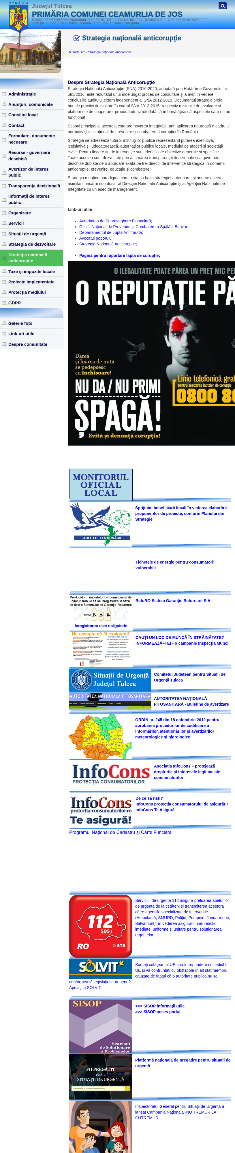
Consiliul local (23, 114)
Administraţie (22, 93)
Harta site (78, 52)
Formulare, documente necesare (31, 138)
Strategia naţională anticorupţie (27, 257)
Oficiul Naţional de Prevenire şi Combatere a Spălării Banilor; (133, 226)
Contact (16, 125)
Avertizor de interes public (28, 172)
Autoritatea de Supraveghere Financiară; (115, 221)
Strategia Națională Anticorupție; (108, 244)
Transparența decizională (34, 185)
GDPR (14, 302)
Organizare (19, 212)
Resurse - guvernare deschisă (29, 155)
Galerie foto (20, 323)
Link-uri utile (21, 333)
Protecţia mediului (27, 292)
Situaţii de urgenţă (27, 233)
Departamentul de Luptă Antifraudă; (111, 232)
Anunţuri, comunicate (30, 104)
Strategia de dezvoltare (32, 244)
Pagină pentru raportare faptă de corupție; (119, 255)
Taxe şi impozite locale (31, 271)
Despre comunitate (27, 344)
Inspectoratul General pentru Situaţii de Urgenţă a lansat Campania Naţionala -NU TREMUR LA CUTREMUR (179, 1112)
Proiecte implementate (31, 281)
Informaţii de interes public (29, 199)
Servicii (16, 223)
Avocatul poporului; (96, 238)
